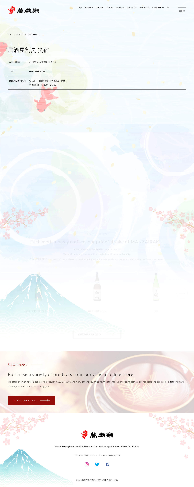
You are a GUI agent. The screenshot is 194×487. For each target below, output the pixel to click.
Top (80, 7)
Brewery (89, 7)
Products (120, 7)
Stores (109, 7)
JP (168, 7)
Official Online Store (31, 400)
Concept (100, 7)
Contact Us (144, 7)
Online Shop (158, 7)
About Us (131, 7)
